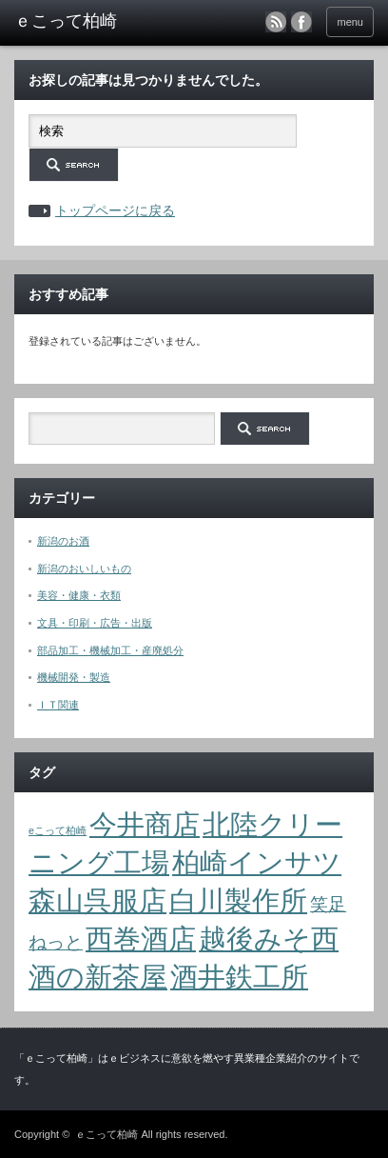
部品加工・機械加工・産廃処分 (110, 650)
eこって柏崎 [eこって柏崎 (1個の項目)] (58, 830)
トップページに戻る (115, 210)
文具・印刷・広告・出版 (94, 623)
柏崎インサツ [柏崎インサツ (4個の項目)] (256, 862)
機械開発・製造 (73, 677)
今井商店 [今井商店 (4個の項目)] (144, 824)
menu (350, 22)
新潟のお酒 (63, 541)
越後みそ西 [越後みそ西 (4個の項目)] (269, 938)
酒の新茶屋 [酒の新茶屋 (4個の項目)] (98, 976)
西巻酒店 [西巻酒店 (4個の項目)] (141, 938)
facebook (301, 21)
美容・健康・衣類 (79, 595)
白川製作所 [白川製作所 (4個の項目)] (238, 900)
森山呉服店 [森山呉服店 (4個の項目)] (97, 900)
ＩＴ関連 (58, 704)
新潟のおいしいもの (84, 568)
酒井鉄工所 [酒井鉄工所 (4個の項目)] (239, 976)
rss (275, 21)
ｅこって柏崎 (106, 1134)
